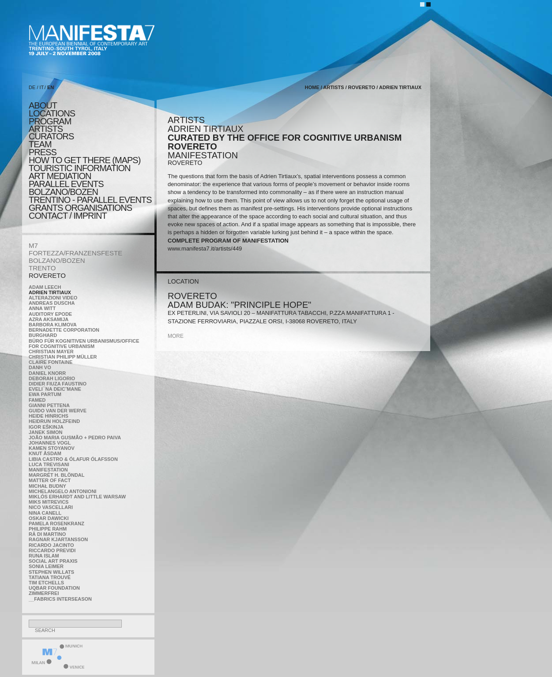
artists (46, 128)
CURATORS (51, 136)
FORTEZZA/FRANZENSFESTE (75, 253)
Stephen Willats (51, 572)
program (50, 121)
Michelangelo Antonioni (62, 491)
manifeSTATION (48, 469)
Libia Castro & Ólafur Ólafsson (73, 459)
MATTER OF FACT (50, 480)
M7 (33, 245)
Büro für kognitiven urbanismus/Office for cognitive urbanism (84, 343)
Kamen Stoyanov (52, 448)
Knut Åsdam (45, 453)
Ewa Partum (45, 394)
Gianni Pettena (49, 405)
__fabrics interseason (60, 599)
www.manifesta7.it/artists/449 (205, 248)
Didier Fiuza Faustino (57, 383)
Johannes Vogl (50, 442)
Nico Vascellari (51, 507)
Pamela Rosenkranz (56, 523)
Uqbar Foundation (54, 588)
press (42, 152)
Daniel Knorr (47, 373)
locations (52, 113)
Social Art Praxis (53, 561)
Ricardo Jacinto (51, 545)
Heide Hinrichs (48, 416)
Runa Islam (44, 555)
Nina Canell (45, 513)
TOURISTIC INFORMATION (79, 168)
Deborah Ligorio (52, 378)
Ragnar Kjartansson (58, 539)
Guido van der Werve (57, 410)
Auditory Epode (50, 314)
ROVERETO (47, 275)
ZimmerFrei (44, 593)
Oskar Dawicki (48, 518)
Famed (37, 400)
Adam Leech (45, 287)
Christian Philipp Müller (63, 356)
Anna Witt (42, 308)
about (43, 105)
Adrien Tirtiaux (50, 292)
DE (32, 87)
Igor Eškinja (46, 427)
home (312, 87)
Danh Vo (40, 367)
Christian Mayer (51, 351)
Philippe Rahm (48, 528)
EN (50, 87)
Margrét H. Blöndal (57, 475)
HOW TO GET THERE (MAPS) (84, 160)
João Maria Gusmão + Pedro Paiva (75, 437)
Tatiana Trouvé (50, 577)
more (176, 336)
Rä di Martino (47, 534)
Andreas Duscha (52, 303)
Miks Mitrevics (48, 502)
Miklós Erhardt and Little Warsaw (77, 496)
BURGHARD (43, 335)
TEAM (40, 144)
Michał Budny (47, 486)
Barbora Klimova (53, 324)
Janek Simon (45, 432)
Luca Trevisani (49, 464)
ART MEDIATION (60, 176)
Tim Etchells (46, 582)
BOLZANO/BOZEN (57, 260)
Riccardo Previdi (52, 550)
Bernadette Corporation (64, 330)
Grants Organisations (80, 208)
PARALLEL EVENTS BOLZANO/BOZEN (66, 188)
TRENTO (42, 268)
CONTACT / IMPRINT (68, 216)
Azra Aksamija (48, 319)
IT (42, 87)
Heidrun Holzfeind (54, 421)
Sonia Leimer (46, 566)
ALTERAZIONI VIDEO (53, 297)
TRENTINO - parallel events (90, 200)
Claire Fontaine (50, 362)
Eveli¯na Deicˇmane (55, 389)
